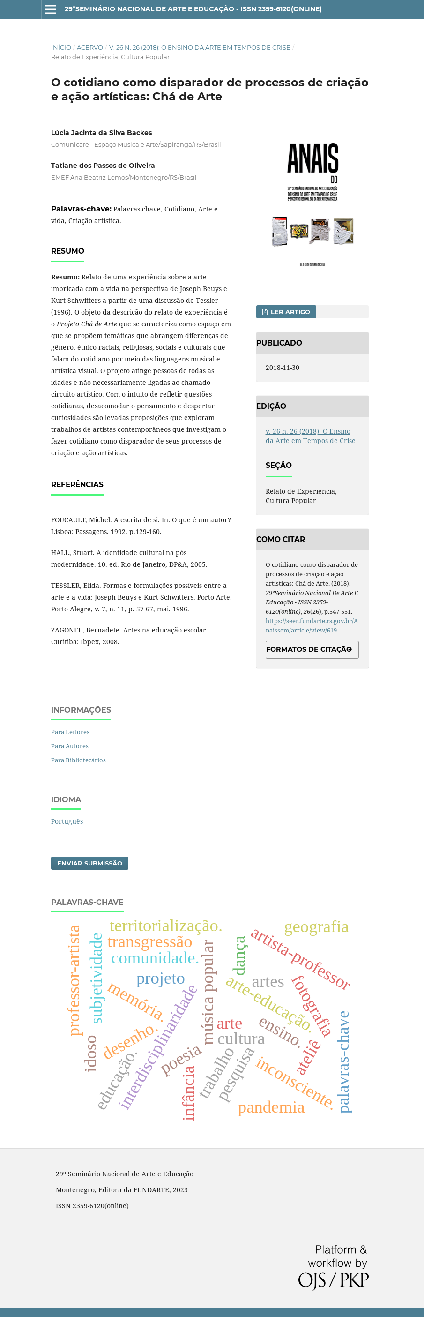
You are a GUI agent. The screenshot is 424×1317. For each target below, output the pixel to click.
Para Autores (70, 746)
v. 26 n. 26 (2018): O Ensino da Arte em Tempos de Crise (199, 47)
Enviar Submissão (89, 863)
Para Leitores (70, 732)
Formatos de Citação (309, 649)
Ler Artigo (289, 312)
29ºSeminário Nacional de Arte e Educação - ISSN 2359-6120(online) (193, 9)
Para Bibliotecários (78, 760)
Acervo (90, 47)
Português (67, 821)
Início (61, 47)
